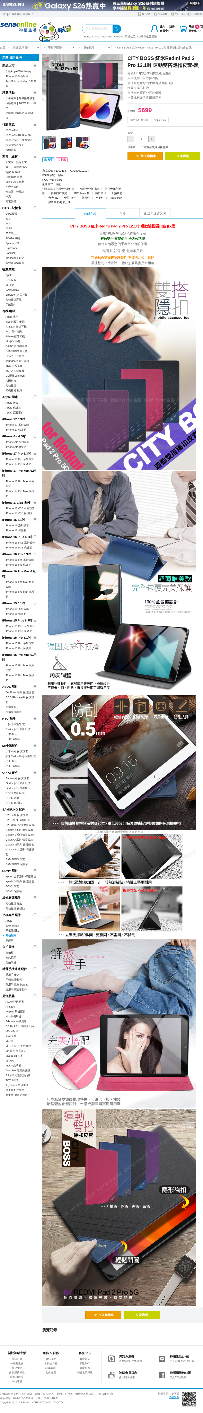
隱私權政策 (17, 1376)
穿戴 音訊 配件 (21, 47)
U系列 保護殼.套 (15, 724)
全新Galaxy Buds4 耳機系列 (21, 84)
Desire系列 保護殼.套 (18, 729)
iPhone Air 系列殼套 (17, 442)
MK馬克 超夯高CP (16, 1050)
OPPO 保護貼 (14, 802)
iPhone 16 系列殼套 (17, 525)
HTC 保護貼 (13, 739)
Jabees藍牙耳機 (15, 336)
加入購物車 (146, 156)
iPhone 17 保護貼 (16, 429)
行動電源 (8, 124)
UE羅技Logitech (15, 375)
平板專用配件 (56, 47)
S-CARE (144, 14)
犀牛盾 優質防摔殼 (17, 1095)
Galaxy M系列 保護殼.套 (20, 844)
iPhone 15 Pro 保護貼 (18, 648)
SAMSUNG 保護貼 (17, 864)
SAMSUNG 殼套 (15, 859)
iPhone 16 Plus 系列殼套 (20, 542)
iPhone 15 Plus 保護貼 (19, 631)
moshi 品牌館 (13, 1065)
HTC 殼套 (11, 734)
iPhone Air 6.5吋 (14, 436)
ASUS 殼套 (12, 707)
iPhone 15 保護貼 (16, 613)
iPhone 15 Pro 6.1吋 (16, 637)
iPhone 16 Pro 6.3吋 (16, 554)
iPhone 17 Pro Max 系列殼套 (20, 484)
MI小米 (10, 1041)
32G (8, 218)
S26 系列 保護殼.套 (17, 815)
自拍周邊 (8, 947)
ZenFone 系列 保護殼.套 (20, 692)
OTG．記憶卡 (11, 208)
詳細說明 (174, 1397)
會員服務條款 (17, 1372)
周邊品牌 (8, 996)
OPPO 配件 (10, 772)
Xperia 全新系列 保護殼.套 (21, 876)
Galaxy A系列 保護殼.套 (20, 839)
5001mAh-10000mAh (18, 135)
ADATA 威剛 (13, 238)
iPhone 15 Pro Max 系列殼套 (20, 668)
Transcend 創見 (15, 257)
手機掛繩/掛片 (14, 979)
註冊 (172, 26)
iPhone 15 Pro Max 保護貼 (20, 678)
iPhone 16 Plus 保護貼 (19, 547)
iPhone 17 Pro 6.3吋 (16, 453)
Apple (9, 275)
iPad (97, 36)
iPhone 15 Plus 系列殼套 (20, 626)
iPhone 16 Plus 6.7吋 (17, 537)
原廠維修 (84, 1367)
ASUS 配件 (10, 686)
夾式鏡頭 (11, 957)
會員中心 (167, 30)
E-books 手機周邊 (16, 1021)
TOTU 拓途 (12, 1080)
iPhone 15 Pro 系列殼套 (20, 643)
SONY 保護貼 (14, 891)
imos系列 (11, 1036)
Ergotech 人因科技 (17, 294)
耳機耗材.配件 (14, 390)
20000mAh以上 (15, 144)
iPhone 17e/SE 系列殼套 (20, 508)
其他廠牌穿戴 (13, 299)
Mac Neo (107, 36)
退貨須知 (84, 1358)
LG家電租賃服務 (147, 36)
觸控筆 (10, 940)
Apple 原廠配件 (15, 412)
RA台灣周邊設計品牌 (18, 1075)
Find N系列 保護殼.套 (18, 788)
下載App (5, 14)
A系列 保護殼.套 (15, 793)
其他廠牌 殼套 (14, 903)
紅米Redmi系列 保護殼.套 (21, 756)
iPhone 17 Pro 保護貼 (18, 464)
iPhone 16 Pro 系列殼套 (20, 559)
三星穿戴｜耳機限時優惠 (20, 98)
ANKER (10, 1006)
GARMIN (11, 279)
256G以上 (11, 233)
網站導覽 (17, 1381)
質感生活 (130, 36)
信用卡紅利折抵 (139, 120)
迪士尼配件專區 (15, 1090)
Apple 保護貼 (13, 407)
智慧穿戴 (8, 269)
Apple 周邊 (10, 397)
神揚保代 (28, 14)
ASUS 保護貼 (13, 712)
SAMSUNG (12, 289)
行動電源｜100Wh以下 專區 (21, 106)
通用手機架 (12, 974)
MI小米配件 (10, 745)
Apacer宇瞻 (12, 243)
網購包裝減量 (85, 1372)
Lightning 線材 (14, 176)
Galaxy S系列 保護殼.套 (20, 834)
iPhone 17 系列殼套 (17, 424)
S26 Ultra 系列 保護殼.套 (20, 824)
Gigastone (12, 248)
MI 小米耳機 (13, 341)
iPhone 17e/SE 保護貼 (19, 513)
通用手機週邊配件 (16, 989)
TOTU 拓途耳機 (15, 370)
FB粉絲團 (194, 14)
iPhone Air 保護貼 (16, 446)
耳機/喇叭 (8, 311)
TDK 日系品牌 (14, 365)
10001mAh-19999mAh (19, 140)
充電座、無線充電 (16, 162)
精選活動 (8, 92)
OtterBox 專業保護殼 (18, 1070)
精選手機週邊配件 (14, 969)
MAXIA (10, 1060)
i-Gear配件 (12, 1031)
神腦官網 (17, 1358)
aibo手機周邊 (13, 1016)
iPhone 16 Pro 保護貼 (18, 564)
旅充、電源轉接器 (16, 167)
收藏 (62, 159)
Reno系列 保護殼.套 (17, 778)
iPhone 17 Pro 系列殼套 (20, 459)
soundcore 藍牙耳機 (17, 361)
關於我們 (17, 1367)
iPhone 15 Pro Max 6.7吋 (18, 657)
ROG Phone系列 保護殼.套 (20, 700)
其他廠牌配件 (11, 898)
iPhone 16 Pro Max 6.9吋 (18, 574)
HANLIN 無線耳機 (16, 326)
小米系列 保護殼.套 (17, 751)
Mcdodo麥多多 (14, 1055)
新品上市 (8, 65)
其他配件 (89, 47)
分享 (48, 159)
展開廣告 (195, 3)
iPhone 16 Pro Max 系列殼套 (20, 584)
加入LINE (161, 14)
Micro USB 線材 (15, 181)
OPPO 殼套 (12, 797)
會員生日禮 (51, 1363)
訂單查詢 (50, 1367)
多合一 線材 (13, 186)
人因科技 (11, 380)
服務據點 (16, 14)
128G (9, 228)
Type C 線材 (13, 171)
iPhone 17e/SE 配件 (16, 502)
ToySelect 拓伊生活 (17, 1085)
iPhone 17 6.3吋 (13, 419)
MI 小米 (10, 284)
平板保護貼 (12, 930)
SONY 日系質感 (15, 356)
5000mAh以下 (14, 130)
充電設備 (11, 201)
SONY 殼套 (12, 886)
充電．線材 (10, 156)
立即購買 (183, 156)
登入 (162, 26)
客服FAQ (84, 1363)
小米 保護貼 (13, 766)
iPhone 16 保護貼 (16, 530)
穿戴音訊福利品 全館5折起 (20, 115)
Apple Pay (160, 120)
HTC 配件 (9, 718)
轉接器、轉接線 (15, 191)
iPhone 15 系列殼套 (17, 608)
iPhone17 (87, 36)
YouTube (178, 14)
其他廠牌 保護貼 (15, 908)
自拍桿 (10, 952)
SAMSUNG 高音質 (17, 351)
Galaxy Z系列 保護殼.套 (20, 829)
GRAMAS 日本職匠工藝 (20, 1026)
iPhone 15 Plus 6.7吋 (17, 620)
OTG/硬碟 (11, 213)
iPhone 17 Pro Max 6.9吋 (18, 473)
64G (8, 223)
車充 (8, 196)
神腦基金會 (17, 1363)
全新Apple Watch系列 (18, 71)
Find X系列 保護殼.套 (18, 783)
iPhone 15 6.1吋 (13, 603)
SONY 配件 (10, 871)
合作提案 (50, 1372)
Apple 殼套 (12, 402)
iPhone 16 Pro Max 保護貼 (20, 594)
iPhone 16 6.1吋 (13, 519)
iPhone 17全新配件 (17, 76)
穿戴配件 (11, 304)
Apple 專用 (12, 316)
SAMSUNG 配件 (13, 809)
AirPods (118, 36)
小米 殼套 (11, 761)
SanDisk (10, 252)
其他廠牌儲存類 (15, 262)
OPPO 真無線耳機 (16, 346)
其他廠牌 (11, 385)
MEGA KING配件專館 (18, 1045)
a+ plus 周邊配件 (16, 1011)
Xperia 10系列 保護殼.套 (20, 881)
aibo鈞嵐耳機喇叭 (16, 321)
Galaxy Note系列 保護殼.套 (20, 852)
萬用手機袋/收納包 (17, 984)
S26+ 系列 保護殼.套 (18, 820)
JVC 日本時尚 (14, 331)
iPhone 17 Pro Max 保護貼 (20, 494)
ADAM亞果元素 (15, 1001)
